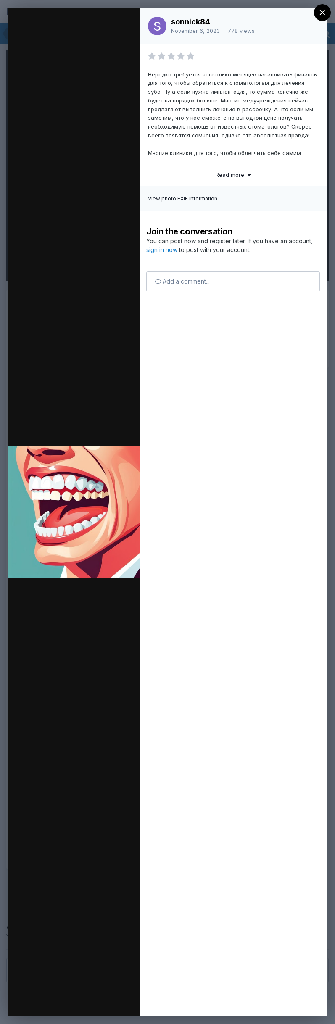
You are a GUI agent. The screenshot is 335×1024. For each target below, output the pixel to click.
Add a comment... (182, 281)
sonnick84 (190, 21)
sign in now (161, 249)
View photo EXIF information (182, 198)
